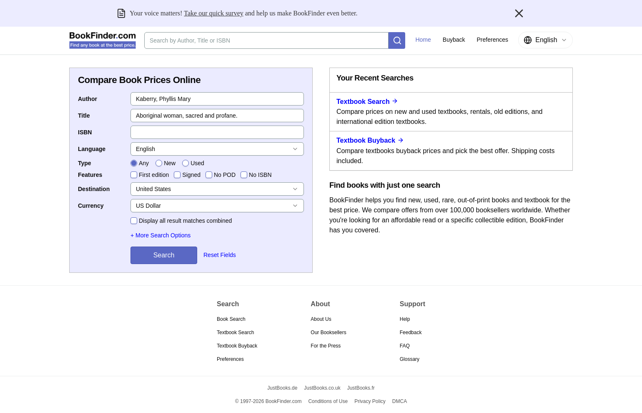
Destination (94, 189)
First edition (154, 175)
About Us (321, 319)
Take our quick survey (213, 13)
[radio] (133, 163)
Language (91, 149)
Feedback (411, 332)
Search (164, 255)
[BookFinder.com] (102, 40)
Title (84, 115)
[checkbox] (133, 174)
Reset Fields (219, 255)
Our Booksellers (328, 332)
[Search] (397, 40)
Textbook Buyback (370, 140)
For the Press (326, 346)
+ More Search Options (160, 235)
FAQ (405, 346)
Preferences (230, 359)
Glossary (409, 359)
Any (144, 163)
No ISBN (260, 175)
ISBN (85, 132)
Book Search (231, 319)
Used (197, 163)
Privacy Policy (370, 401)
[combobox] (545, 40)
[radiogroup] (167, 163)
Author (87, 99)
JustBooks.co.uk (322, 388)
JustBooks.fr (361, 388)
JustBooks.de (282, 388)
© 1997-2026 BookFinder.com (268, 401)
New (170, 163)
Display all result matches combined (185, 221)
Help (405, 319)
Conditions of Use (328, 401)
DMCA (399, 401)
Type (84, 163)
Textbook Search (367, 101)
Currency (90, 205)
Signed (191, 175)
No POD (225, 175)
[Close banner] (519, 13)
